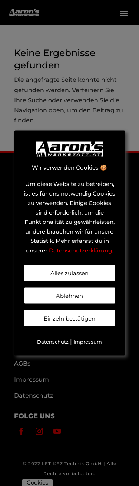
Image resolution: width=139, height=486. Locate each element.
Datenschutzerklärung (80, 250)
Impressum (87, 342)
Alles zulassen (69, 273)
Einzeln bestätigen (69, 318)
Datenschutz (53, 342)
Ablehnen (69, 295)
